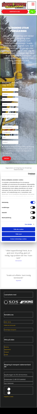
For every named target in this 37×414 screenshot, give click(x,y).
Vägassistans (7, 349)
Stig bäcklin (18, 280)
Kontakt (6, 354)
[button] (32, 12)
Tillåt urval (18, 234)
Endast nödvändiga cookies (18, 239)
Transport (6, 352)
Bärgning (6, 347)
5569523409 (10, 383)
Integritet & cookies (8, 396)
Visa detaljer (28, 224)
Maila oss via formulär (9, 325)
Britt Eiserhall (18, 260)
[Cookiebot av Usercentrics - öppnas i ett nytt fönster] (28, 174)
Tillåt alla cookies (18, 229)
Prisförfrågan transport (10, 329)
